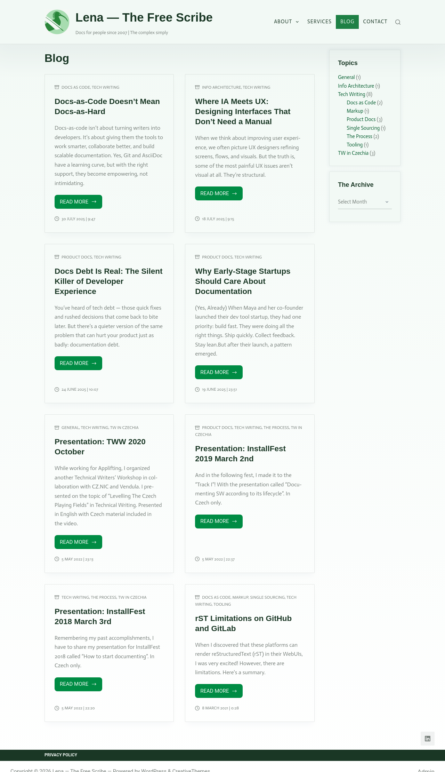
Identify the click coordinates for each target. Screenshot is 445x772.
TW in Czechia (124, 422)
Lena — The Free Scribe (144, 17)
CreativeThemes (191, 761)
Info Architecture (221, 87)
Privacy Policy (60, 745)
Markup (241, 589)
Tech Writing (105, 87)
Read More (79, 201)
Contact (375, 21)
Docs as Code (76, 87)
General (70, 422)
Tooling (222, 596)
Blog (347, 21)
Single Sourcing (267, 589)
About (287, 22)
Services (319, 21)
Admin (426, 761)
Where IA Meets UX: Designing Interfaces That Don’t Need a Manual (245, 110)
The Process (276, 422)
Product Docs (77, 254)
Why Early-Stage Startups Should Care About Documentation (237, 277)
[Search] (397, 22)
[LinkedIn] (428, 729)
